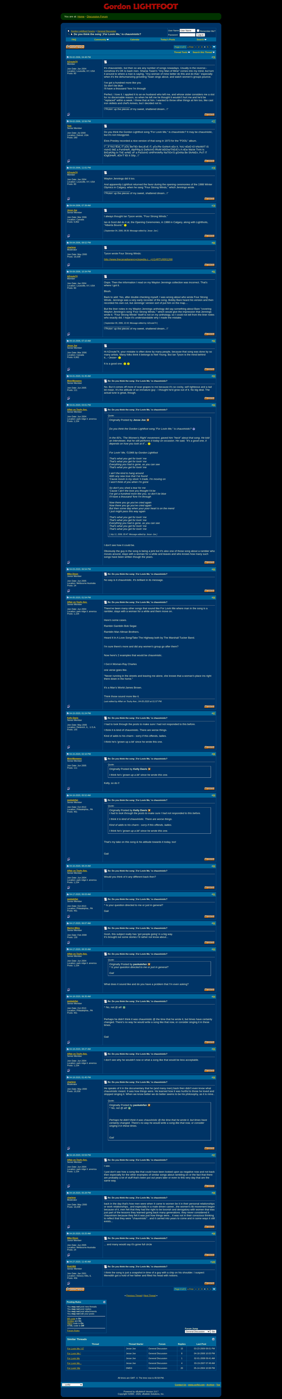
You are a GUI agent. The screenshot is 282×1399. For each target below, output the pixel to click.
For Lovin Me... (74, 1363)
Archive (210, 1385)
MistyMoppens (74, 381)
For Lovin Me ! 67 (75, 1348)
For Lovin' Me (73, 1368)
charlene (71, 247)
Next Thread (150, 1295)
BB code (71, 1318)
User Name (173, 30)
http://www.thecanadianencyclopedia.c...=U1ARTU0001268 (138, 259)
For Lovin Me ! (74, 1353)
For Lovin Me (73, 1358)
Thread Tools (180, 52)
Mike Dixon (72, 574)
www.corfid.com (196, 1385)
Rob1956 (71, 1266)
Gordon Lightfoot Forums (83, 31)
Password (173, 35)
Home (81, 16)
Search (202, 39)
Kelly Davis (72, 718)
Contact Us (180, 1385)
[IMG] (69, 1323)
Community (101, 39)
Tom (69, 126)
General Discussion (106, 31)
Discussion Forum (97, 16)
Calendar (134, 39)
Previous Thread (134, 1295)
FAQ (74, 39)
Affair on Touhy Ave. (77, 409)
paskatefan (72, 800)
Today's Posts (168, 39)
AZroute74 (72, 61)
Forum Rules (73, 1330)
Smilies (70, 1321)
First (190, 47)
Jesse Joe (72, 210)
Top (218, 1385)
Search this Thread (202, 52)
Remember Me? (206, 31)
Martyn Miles (73, 928)
